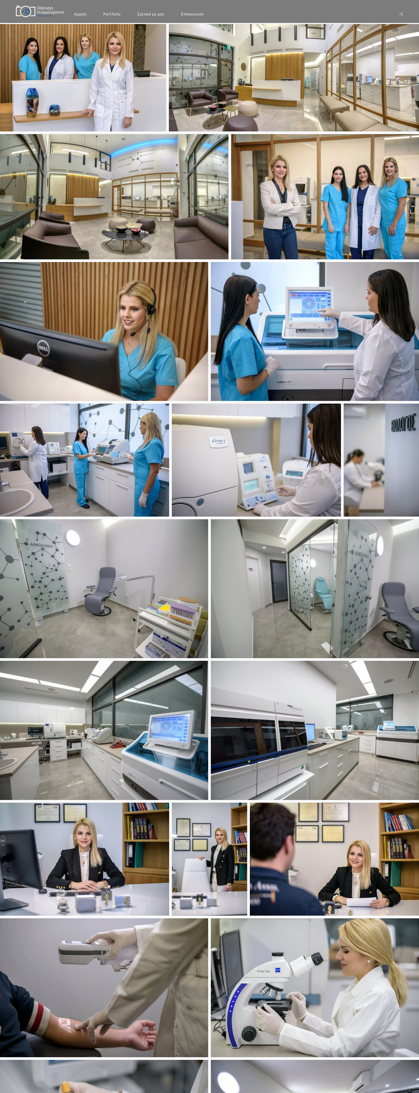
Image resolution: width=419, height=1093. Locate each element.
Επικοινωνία (192, 14)
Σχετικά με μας (151, 14)
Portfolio (112, 14)
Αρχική (80, 14)
